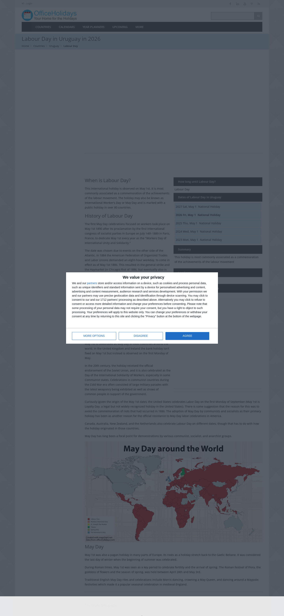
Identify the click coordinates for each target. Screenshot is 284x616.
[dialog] (142, 308)
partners (92, 283)
